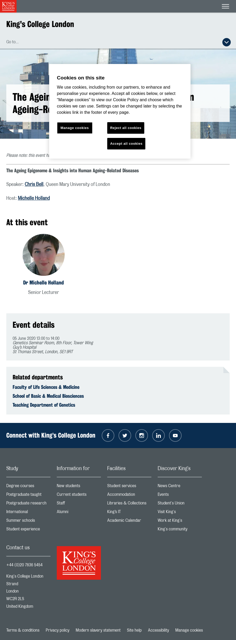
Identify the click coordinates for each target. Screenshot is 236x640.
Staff (79, 504)
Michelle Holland (34, 198)
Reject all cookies (125, 128)
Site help (134, 630)
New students (79, 487)
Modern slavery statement (98, 630)
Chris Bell (34, 184)
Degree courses (28, 487)
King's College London (40, 24)
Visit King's (180, 513)
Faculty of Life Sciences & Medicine (46, 387)
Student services (129, 487)
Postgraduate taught (28, 495)
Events (180, 495)
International (28, 513)
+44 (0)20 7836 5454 (24, 565)
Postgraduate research (28, 504)
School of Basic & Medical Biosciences (48, 395)
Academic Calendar (129, 521)
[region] (120, 111)
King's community (180, 530)
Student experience (28, 530)
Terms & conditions (22, 630)
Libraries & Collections (129, 504)
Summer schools (28, 521)
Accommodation (129, 495)
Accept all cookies (126, 144)
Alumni (79, 513)
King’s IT (129, 513)
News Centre (180, 487)
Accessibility (158, 630)
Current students (79, 495)
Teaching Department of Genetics (44, 404)
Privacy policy (57, 630)
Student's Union (180, 504)
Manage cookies (189, 630)
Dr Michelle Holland (43, 282)
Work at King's (180, 521)
